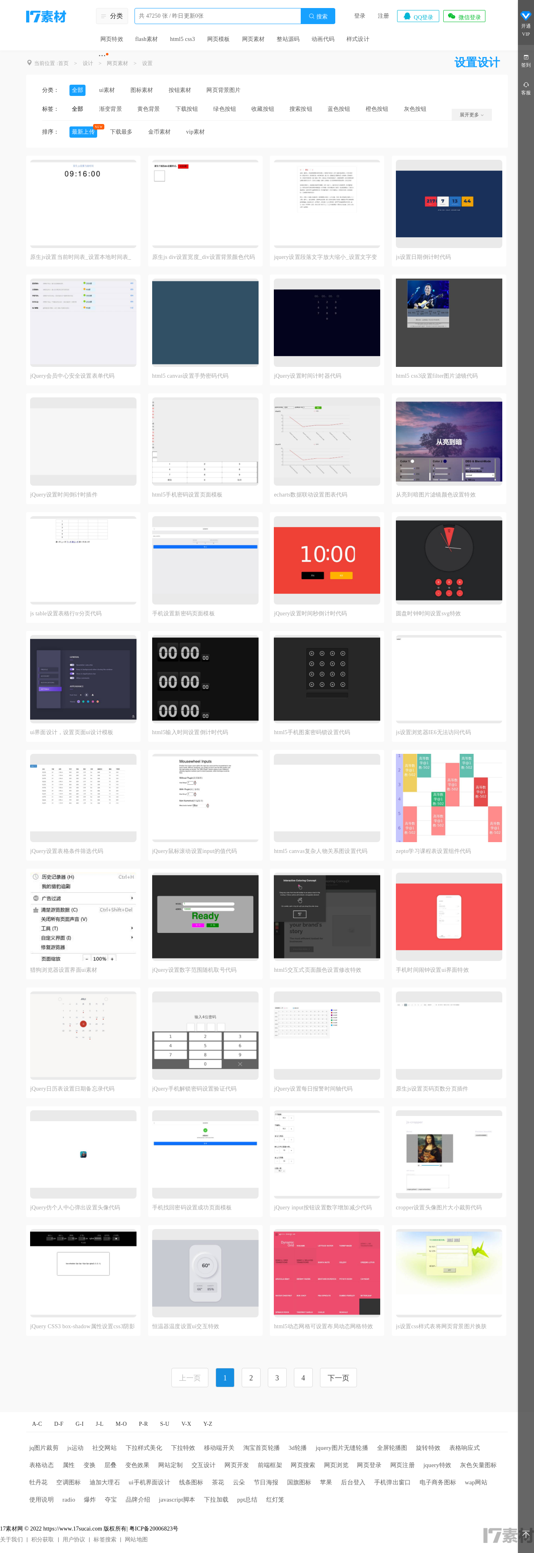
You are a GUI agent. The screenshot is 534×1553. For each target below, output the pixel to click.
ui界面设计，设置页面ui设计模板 (71, 732)
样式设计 (357, 39)
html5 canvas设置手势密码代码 (190, 376)
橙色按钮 (377, 109)
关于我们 (11, 1540)
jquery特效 (437, 1465)
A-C (37, 1424)
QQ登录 (418, 16)
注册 (383, 16)
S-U (164, 1424)
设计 (88, 63)
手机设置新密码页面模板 (183, 614)
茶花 (218, 1482)
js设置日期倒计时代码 (423, 257)
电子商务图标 (438, 1482)
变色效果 (137, 1465)
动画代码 (323, 39)
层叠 (110, 1465)
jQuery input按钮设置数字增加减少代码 (323, 1208)
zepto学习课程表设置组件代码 (433, 851)
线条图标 (191, 1482)
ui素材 (107, 90)
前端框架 (270, 1465)
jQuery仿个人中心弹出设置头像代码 (75, 1208)
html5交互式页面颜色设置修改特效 (317, 970)
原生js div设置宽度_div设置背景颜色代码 (203, 257)
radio (69, 1499)
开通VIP (526, 23)
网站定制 (170, 1465)
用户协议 (74, 1540)
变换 (90, 1465)
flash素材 (146, 39)
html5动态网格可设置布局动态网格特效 (323, 1326)
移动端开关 (219, 1448)
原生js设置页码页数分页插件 (432, 1089)
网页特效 (111, 39)
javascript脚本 (177, 1499)
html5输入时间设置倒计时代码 (190, 732)
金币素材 (159, 132)
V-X (186, 1424)
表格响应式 (464, 1448)
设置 (147, 63)
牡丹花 (38, 1482)
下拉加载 (216, 1499)
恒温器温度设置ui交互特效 (186, 1326)
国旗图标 (299, 1482)
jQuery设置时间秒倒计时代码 (310, 614)
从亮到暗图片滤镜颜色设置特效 (436, 495)
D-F (58, 1424)
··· (102, 55)
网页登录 (369, 1465)
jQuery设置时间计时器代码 (307, 376)
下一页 (339, 1378)
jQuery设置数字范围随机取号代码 (194, 970)
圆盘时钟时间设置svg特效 (428, 614)
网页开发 (236, 1465)
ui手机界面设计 (149, 1482)
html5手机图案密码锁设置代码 (312, 732)
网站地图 (136, 1540)
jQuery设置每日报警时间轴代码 (313, 1089)
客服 (526, 88)
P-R (143, 1424)
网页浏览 (336, 1465)
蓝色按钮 (339, 109)
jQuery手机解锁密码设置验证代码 (194, 1089)
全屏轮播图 (392, 1448)
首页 (63, 63)
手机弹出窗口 (392, 1482)
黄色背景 (148, 109)
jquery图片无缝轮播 (342, 1448)
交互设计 (204, 1465)
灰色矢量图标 (478, 1465)
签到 (526, 60)
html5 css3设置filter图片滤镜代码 (437, 376)
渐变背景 (110, 109)
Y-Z (207, 1424)
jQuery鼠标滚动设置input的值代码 (194, 851)
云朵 (239, 1482)
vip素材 (195, 132)
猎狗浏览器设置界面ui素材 (64, 970)
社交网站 (104, 1448)
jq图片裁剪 (44, 1448)
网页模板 (218, 39)
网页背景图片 (223, 90)
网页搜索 (303, 1465)
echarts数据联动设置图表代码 (310, 495)
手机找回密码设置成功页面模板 (192, 1208)
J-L (100, 1424)
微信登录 (464, 16)
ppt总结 (247, 1499)
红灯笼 (275, 1499)
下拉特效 (183, 1448)
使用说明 (41, 1499)
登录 (359, 16)
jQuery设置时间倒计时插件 (64, 495)
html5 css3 (182, 39)
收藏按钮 (262, 109)
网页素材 (253, 39)
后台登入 (353, 1482)
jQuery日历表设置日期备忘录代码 (72, 1089)
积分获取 (42, 1540)
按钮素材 (180, 90)
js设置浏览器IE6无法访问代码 (433, 732)
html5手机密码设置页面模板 (187, 495)
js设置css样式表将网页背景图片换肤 (441, 1326)
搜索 (318, 16)
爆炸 (90, 1499)
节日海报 (266, 1482)
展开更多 (472, 115)
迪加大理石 (105, 1482)
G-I (79, 1424)
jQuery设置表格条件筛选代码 (66, 851)
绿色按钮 (224, 109)
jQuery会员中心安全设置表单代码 (72, 376)
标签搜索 (105, 1540)
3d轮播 (298, 1448)
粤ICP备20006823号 (154, 1529)
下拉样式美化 (144, 1448)
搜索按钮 (300, 109)
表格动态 (41, 1465)
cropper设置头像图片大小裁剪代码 (439, 1208)
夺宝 (111, 1499)
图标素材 (141, 90)
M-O (121, 1424)
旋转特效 (428, 1448)
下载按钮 (186, 109)
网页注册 (402, 1465)
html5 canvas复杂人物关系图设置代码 (320, 851)
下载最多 (121, 132)
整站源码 (288, 39)
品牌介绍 (138, 1499)
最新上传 (83, 132)
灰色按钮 (415, 109)
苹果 (326, 1482)
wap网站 (476, 1482)
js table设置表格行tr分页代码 (66, 614)
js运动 (75, 1448)
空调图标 (68, 1482)
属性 (69, 1465)
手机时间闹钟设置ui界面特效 (432, 970)
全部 (77, 90)
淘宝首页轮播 (261, 1448)
